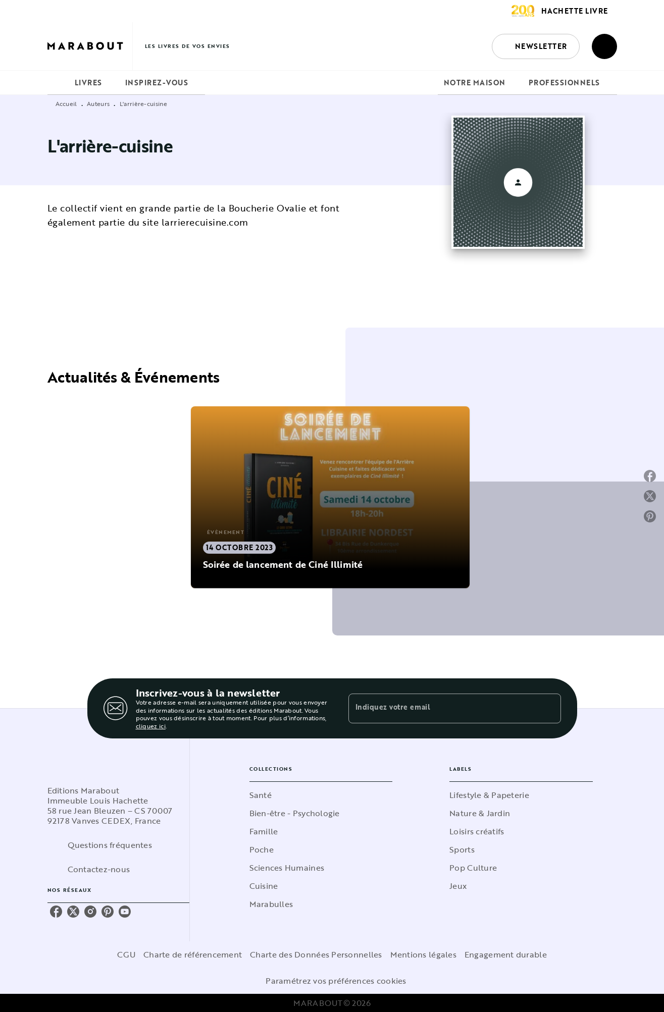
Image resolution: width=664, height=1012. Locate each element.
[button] (536, 46)
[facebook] (56, 911)
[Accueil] (89, 46)
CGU (126, 954)
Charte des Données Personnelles (316, 954)
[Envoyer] (549, 709)
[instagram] (90, 911)
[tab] (58, 83)
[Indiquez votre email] (442, 708)
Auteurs (98, 103)
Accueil (66, 103)
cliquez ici (151, 726)
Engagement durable (506, 954)
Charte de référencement (192, 954)
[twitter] (73, 911)
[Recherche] (604, 46)
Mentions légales (423, 954)
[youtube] (124, 911)
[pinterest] (107, 911)
